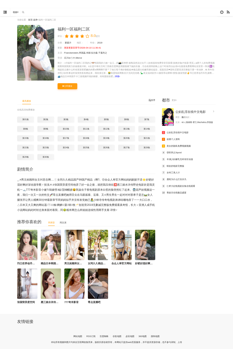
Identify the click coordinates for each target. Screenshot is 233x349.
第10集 (66, 129)
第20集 (126, 138)
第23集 (46, 147)
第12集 (106, 129)
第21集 (147, 138)
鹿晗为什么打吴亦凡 (175, 179)
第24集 (66, 147)
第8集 (25, 129)
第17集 (66, 138)
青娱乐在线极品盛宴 (175, 192)
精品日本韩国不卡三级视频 (56, 263)
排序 (151, 100)
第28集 (147, 147)
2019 (102, 42)
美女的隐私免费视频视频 (177, 145)
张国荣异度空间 (26, 301)
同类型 (51, 222)
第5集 (106, 119)
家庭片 (68, 42)
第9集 (45, 129)
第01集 (25, 119)
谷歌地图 (117, 336)
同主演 (63, 222)
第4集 (86, 119)
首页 (31, 19)
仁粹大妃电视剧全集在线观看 (179, 185)
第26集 (106, 147)
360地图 (144, 336)
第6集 (126, 119)
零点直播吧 (94, 301)
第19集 (106, 138)
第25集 (86, 147)
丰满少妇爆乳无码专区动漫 (178, 159)
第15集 (25, 138)
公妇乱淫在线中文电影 (190, 112)
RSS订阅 (89, 336)
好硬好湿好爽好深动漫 (147, 263)
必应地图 (130, 336)
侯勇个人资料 (171, 139)
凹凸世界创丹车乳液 (28, 263)
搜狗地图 (157, 336)
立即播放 (67, 86)
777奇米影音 (71, 301)
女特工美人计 (171, 172)
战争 (37, 19)
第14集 (147, 129)
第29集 (25, 157)
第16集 (46, 138)
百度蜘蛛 (103, 336)
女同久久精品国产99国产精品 (104, 263)
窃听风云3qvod (172, 152)
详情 (169, 76)
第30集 (46, 157)
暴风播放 (27, 101)
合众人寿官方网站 (121, 263)
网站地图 (76, 336)
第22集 (25, 147)
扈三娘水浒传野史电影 (53, 301)
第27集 (126, 147)
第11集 (86, 129)
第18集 (86, 138)
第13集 (126, 129)
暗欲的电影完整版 (174, 165)
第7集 (146, 119)
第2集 (45, 119)
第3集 (66, 119)
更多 (174, 100)
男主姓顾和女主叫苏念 (77, 263)
